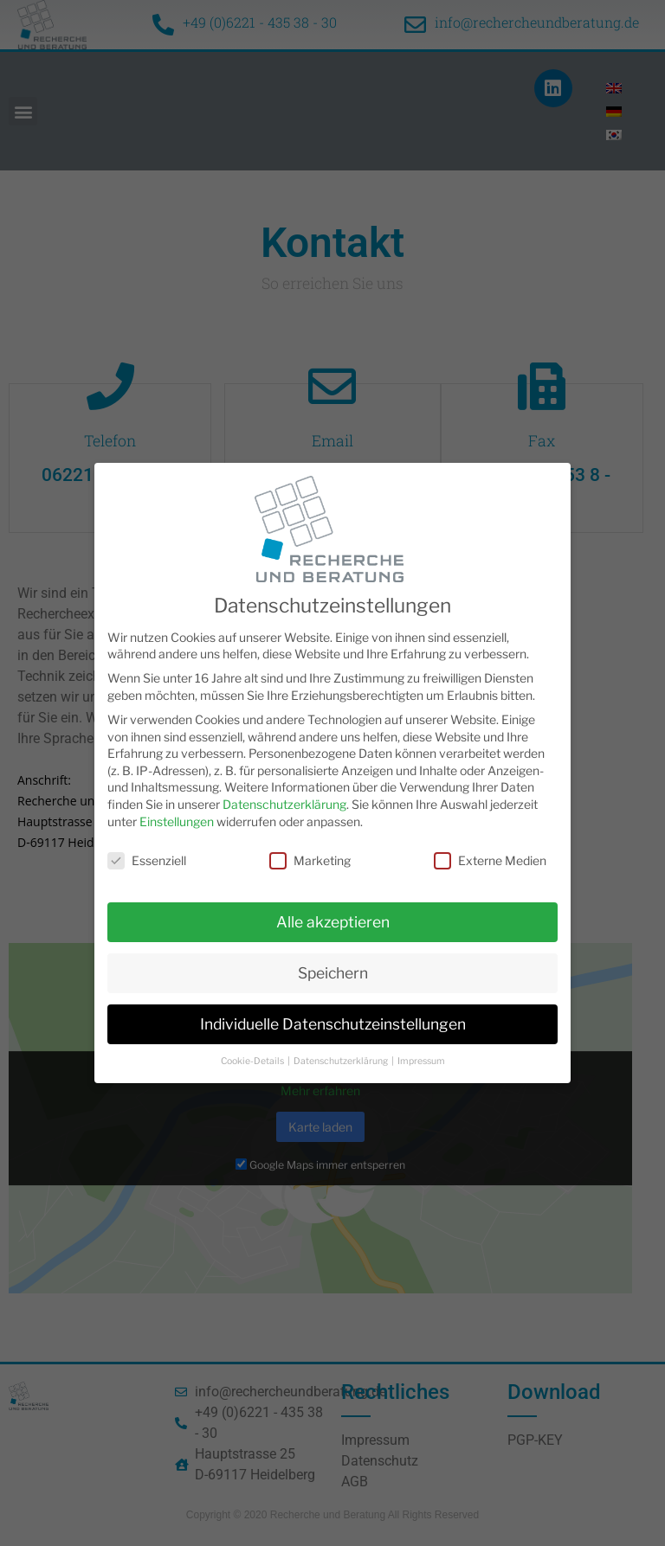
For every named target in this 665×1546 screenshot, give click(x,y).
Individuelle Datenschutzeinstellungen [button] (333, 1022)
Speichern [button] (333, 971)
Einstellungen (176, 819)
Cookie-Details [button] (253, 1059)
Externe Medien (490, 859)
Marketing (310, 859)
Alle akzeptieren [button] (333, 920)
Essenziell (146, 859)
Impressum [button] (421, 1059)
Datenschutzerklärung (284, 802)
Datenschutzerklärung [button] (342, 1059)
